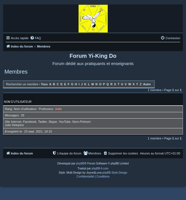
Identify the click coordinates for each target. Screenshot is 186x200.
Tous (44, 84)
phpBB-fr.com (100, 168)
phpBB (80, 163)
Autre (147, 84)
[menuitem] (35, 38)
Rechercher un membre (22, 84)
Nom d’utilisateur (18, 101)
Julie (58, 109)
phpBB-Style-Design (114, 172)
